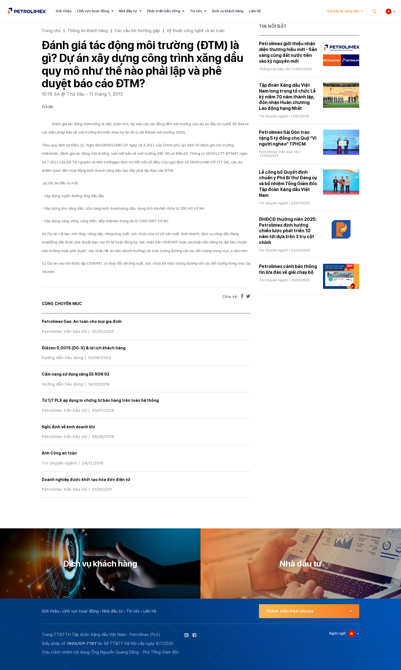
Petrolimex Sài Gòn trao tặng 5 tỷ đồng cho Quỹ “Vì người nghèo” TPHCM (287, 138)
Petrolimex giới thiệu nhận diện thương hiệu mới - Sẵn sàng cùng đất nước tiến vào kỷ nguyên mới (288, 52)
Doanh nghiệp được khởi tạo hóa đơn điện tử (86, 479)
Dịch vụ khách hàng (227, 11)
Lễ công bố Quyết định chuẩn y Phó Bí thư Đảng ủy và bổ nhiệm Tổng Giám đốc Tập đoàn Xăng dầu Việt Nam (288, 184)
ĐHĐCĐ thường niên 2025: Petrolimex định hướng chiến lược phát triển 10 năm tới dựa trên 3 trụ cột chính (288, 231)
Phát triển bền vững (163, 11)
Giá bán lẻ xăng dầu (343, 11)
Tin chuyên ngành (59, 463)
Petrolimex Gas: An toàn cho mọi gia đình (82, 321)
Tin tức (196, 11)
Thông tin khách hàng (87, 30)
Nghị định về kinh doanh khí (68, 427)
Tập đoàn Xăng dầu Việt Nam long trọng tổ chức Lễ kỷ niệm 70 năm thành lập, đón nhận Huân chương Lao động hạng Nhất (287, 97)
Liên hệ (255, 11)
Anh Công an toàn (59, 453)
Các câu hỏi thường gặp (137, 30)
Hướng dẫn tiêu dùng (62, 357)
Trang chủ (51, 30)
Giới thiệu (64, 11)
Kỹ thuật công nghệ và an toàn (195, 30)
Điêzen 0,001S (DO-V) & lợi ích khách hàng (84, 348)
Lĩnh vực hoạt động (93, 11)
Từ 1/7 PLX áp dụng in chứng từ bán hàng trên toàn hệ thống (100, 400)
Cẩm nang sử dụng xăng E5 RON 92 (75, 374)
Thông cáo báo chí (274, 69)
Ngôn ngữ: (337, 633)
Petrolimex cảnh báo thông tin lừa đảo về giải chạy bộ (288, 269)
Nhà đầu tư (128, 11)
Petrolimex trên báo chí (64, 331)
